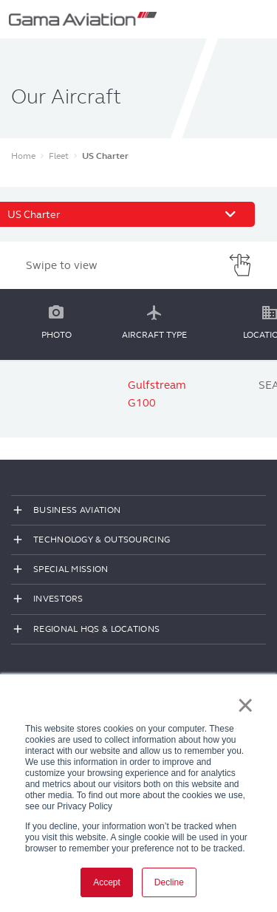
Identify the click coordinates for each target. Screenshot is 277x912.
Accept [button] (106, 882)
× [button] (245, 705)
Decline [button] (169, 882)
